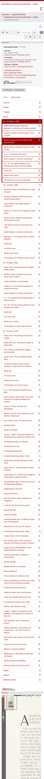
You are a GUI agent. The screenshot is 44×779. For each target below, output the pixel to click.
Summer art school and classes (15, 644)
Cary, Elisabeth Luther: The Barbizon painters (16, 622)
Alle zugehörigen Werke (13, 73)
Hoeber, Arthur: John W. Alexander (16, 536)
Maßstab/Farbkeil (9, 680)
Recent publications (11, 494)
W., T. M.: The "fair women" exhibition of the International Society (19, 306)
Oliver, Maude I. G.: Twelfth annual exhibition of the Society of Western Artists (19, 476)
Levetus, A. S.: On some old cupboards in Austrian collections (18, 287)
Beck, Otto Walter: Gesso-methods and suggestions (17, 499)
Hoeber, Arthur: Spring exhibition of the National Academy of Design (17, 549)
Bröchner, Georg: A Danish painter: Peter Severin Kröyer (18, 141)
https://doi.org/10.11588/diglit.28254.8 (17, 62)
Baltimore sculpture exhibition (14, 649)
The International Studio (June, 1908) (16, 602)
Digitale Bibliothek (19, 15)
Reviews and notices (11, 175)
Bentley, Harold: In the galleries (15, 566)
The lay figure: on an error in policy (16, 385)
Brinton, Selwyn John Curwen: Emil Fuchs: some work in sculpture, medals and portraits (19, 399)
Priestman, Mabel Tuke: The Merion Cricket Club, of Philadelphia (19, 520)
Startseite (5, 15)
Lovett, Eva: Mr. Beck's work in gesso (17, 505)
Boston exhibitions (10, 571)
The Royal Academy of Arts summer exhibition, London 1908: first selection (17, 365)
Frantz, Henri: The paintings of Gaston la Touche (18, 337)
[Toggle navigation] (40, 27)
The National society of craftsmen (16, 442)
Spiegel (5, 107)
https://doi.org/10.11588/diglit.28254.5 (17, 55)
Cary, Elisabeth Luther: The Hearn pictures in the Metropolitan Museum (19, 483)
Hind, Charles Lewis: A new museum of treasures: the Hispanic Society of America (19, 542)
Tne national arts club (11, 446)
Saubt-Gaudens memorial (13, 489)
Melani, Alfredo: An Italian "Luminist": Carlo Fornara (19, 148)
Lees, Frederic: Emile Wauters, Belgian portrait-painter (17, 351)
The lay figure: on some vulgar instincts (18, 326)
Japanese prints (9, 425)
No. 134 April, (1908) (10, 185)
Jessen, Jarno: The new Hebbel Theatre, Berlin (18, 358)
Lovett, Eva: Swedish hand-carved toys (17, 597)
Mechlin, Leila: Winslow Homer (15, 606)
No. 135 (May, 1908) (10, 263)
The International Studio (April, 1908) (16, 456)
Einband (6, 103)
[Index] (5, 117)
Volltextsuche (15, 97)
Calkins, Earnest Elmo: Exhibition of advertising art (16, 556)
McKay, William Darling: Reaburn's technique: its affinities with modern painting (19, 127)
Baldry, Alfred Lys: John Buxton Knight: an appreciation (18, 344)
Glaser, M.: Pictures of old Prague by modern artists (19, 212)
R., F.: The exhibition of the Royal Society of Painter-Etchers (19, 299)
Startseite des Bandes (13, 70)
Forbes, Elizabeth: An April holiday (16, 281)
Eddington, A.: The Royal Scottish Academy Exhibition (19, 238)
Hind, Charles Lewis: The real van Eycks (18, 421)
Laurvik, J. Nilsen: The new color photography (15, 407)
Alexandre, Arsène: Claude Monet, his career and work (19, 191)
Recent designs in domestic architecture (18, 159)
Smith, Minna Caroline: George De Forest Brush (18, 462)
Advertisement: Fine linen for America (17, 526)
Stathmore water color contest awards (17, 592)
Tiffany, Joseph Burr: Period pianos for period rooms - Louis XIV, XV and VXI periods (17, 630)
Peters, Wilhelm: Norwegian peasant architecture (17, 205)
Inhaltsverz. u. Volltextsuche (13, 90)
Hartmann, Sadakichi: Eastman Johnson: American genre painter (18, 198)
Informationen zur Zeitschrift (15, 77)
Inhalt (5, 97)
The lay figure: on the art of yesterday (17, 180)
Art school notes (10, 248)
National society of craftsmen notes (16, 576)
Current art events (10, 515)
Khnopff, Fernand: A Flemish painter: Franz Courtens (19, 134)
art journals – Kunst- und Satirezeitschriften (20, 75)
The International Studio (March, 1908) (17, 391)
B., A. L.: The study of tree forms (15, 154)
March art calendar (10, 430)
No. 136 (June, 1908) (10, 331)
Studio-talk (7, 171)
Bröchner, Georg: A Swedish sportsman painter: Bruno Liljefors (18, 275)
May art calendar (10, 562)
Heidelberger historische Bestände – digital (19, 4)
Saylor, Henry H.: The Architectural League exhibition (19, 469)
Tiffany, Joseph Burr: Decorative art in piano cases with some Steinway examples (19, 582)
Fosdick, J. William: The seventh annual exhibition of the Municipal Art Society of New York (18, 613)
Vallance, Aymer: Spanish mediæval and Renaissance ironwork (18, 219)
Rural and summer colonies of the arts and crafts (19, 638)
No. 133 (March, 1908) (11, 121)
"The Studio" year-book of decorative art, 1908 (18, 226)
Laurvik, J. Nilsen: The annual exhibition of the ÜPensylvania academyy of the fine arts (19, 436)
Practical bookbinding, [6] (13, 451)
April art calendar (10, 510)
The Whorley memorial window (15, 588)
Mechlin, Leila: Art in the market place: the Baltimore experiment (19, 415)
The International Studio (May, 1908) (16, 531)
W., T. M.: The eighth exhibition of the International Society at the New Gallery (18, 165)
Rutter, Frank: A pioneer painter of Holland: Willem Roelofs (19, 268)
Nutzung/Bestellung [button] (24, 82)
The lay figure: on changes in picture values (19, 258)
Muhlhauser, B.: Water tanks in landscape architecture (18, 655)
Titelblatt (6, 112)
